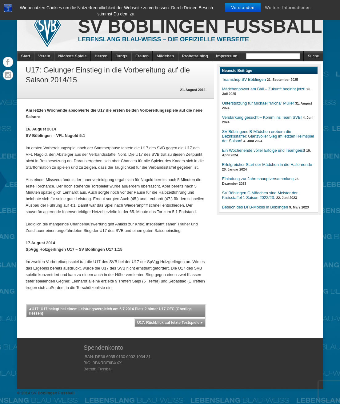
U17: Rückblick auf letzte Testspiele (169, 322)
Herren (101, 56)
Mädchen (165, 56)
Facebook (8, 62)
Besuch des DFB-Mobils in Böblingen (255, 207)
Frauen (142, 56)
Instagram (8, 74)
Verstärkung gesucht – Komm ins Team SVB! (262, 117)
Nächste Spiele (72, 56)
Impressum (226, 56)
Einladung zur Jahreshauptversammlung (258, 178)
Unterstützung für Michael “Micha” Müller (258, 103)
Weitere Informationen (288, 7)
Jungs (121, 56)
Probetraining (195, 56)
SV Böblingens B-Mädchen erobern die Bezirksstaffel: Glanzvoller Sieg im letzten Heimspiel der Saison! (268, 136)
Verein (44, 56)
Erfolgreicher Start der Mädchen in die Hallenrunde (267, 164)
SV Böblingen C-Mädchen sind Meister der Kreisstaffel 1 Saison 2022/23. (260, 195)
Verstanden (243, 7)
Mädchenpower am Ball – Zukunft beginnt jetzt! (264, 89)
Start (25, 56)
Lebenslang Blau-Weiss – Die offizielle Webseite (163, 39)
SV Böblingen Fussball (200, 26)
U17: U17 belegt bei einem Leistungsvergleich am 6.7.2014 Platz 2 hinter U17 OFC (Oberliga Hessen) (110, 311)
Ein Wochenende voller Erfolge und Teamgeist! (263, 150)
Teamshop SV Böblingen (244, 79)
